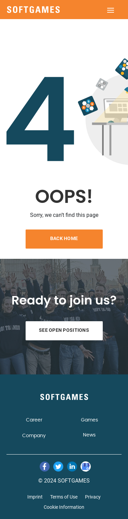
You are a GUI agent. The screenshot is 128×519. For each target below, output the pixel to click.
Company (34, 435)
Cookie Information (64, 507)
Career (34, 420)
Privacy (93, 497)
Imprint (35, 497)
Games (89, 420)
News (89, 435)
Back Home (64, 238)
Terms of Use (63, 497)
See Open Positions (64, 330)
